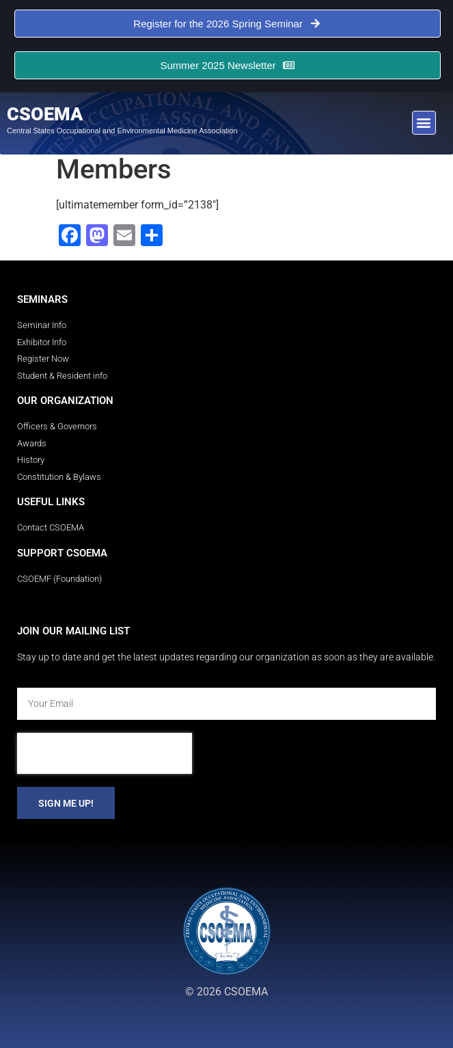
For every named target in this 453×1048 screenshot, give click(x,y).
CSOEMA (45, 114)
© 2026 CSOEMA (226, 991)
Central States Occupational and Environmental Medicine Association (122, 130)
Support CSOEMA (62, 553)
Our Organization (65, 400)
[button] (424, 123)
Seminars (42, 299)
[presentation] (104, 753)
